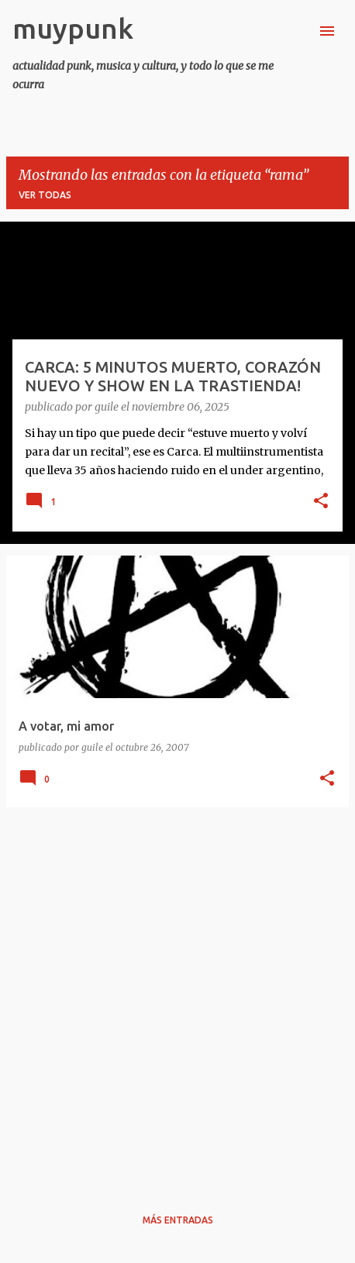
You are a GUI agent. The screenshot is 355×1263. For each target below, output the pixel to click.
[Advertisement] (177, 997)
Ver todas (45, 195)
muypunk (72, 28)
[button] (321, 502)
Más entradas (178, 1220)
